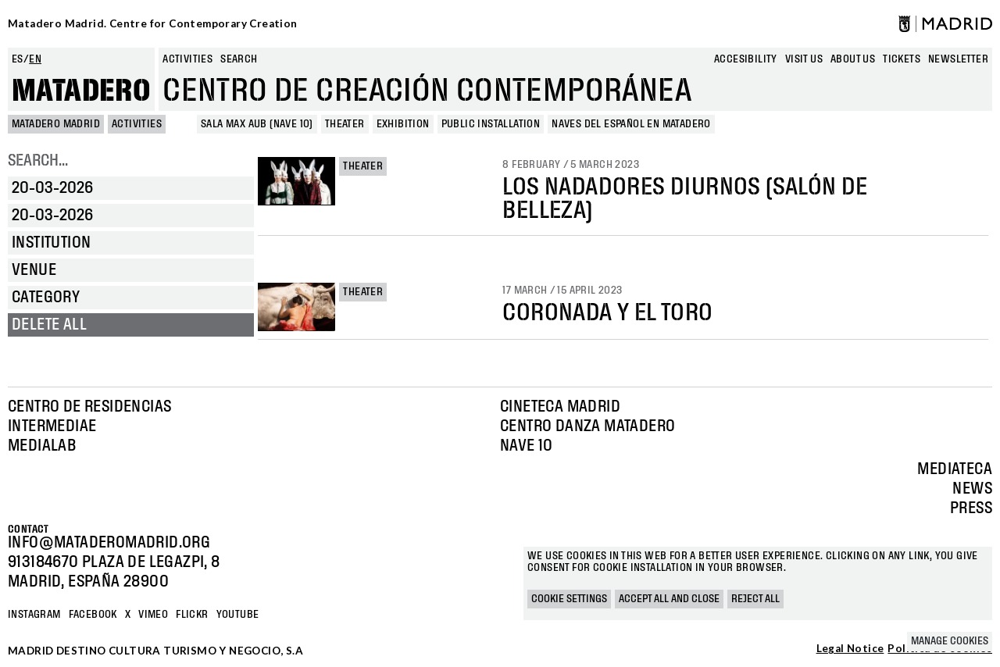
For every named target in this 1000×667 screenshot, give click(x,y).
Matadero (81, 91)
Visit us (804, 59)
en (35, 59)
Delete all (49, 325)
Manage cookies (949, 641)
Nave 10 (526, 446)
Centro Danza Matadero (587, 426)
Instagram (34, 614)
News (972, 489)
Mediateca (954, 469)
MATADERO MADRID (56, 124)
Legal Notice (850, 649)
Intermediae (52, 426)
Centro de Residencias (89, 407)
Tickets (901, 59)
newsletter (958, 59)
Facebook (93, 614)
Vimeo (153, 614)
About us (852, 59)
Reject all (755, 599)
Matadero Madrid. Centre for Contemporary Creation (153, 23)
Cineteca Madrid (560, 407)
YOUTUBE (237, 614)
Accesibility (745, 59)
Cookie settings (569, 599)
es (17, 59)
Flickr (192, 614)
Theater (363, 166)
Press (971, 508)
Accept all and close (669, 599)
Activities (187, 59)
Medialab (42, 446)
